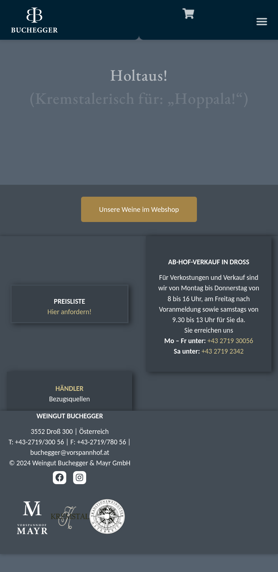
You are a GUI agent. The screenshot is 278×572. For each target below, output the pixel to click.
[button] (264, 21)
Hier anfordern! (69, 312)
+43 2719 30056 (230, 341)
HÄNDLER (69, 388)
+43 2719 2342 (223, 351)
